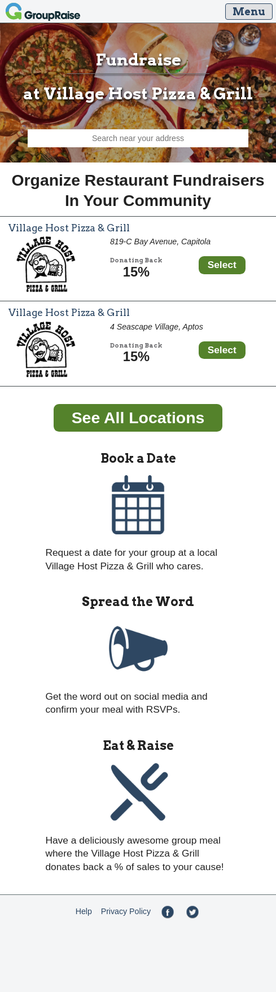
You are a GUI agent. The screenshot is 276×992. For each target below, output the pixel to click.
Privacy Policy (126, 911)
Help (84, 911)
